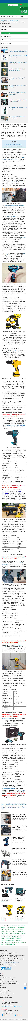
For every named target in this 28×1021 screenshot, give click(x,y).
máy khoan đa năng (10, 205)
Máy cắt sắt (20, 935)
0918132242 (5, 1015)
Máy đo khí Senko (10, 938)
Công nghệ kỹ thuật (6, 43)
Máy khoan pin (13, 925)
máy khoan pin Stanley (13, 351)
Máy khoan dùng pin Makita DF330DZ (15, 425)
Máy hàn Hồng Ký (5, 936)
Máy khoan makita (9, 929)
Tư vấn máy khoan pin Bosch (10, 806)
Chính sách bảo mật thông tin (7, 993)
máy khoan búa (20, 205)
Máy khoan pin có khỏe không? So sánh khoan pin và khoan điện (19, 871)
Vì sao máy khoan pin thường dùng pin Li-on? (19, 826)
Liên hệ (2, 985)
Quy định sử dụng (4, 990)
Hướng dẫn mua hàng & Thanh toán (8, 979)
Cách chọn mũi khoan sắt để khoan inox (19, 849)
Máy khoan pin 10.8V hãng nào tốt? (14, 144)
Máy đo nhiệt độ (15, 942)
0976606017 (18, 1006)
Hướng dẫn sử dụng (6, 36)
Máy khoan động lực (11, 931)
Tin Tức (7, 20)
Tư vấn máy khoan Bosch (10, 803)
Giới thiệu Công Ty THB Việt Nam (8, 977)
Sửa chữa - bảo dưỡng (7, 39)
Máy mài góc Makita (11, 935)
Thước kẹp (7, 942)
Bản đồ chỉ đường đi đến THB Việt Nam (9, 983)
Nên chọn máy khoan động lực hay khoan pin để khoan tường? (19, 860)
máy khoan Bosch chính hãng (17, 181)
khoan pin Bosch (11, 216)
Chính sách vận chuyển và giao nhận (8, 981)
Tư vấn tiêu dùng (14, 20)
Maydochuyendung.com (8, 788)
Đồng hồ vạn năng (10, 940)
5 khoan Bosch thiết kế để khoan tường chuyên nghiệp (19, 815)
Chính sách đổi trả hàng (5, 995)
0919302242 (18, 1015)
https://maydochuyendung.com (12, 962)
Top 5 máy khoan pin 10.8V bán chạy (14, 146)
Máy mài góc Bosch (14, 933)
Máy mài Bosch (5, 933)
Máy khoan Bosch (11, 927)
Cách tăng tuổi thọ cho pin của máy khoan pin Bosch (18, 838)
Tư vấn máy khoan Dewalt (11, 804)
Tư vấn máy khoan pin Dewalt (13, 807)
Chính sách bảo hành (5, 992)
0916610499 (5, 1006)
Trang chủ (2, 20)
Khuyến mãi (4, 29)
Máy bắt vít (20, 931)
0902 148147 (24, 13)
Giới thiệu (21, 16)
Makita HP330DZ (6, 718)
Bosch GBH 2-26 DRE (10, 944)
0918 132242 (24, 11)
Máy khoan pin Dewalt (7, 300)
